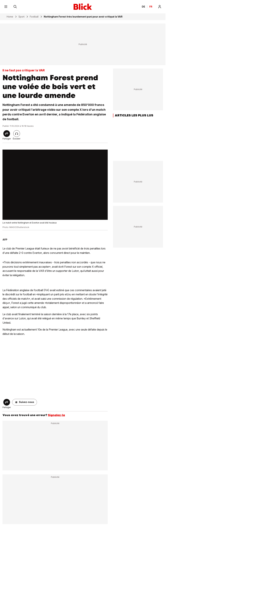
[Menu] (5, 6)
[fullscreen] (55, 185)
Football (34, 16)
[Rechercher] (15, 6)
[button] (24, 402)
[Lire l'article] (16, 133)
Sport (21, 16)
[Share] (6, 133)
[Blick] (83, 6)
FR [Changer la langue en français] (150, 6)
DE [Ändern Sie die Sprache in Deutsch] (143, 6)
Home (10, 16)
